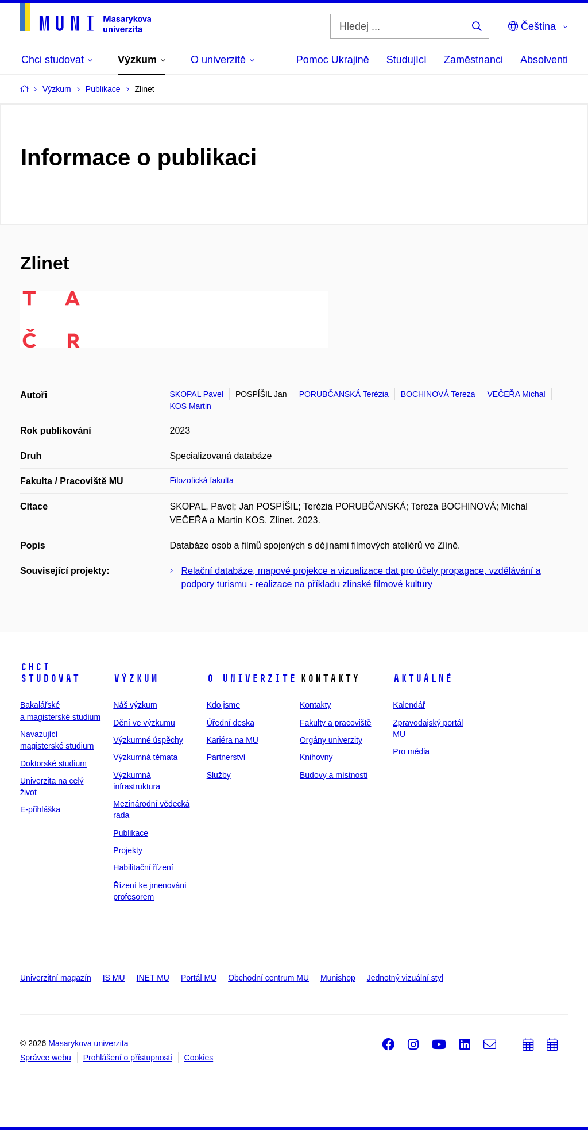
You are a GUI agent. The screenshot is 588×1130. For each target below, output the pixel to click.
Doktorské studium (53, 763)
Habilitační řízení (143, 867)
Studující (406, 59)
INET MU (153, 977)
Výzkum (135, 678)
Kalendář (409, 704)
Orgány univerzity (331, 740)
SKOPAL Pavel (196, 394)
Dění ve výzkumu (144, 722)
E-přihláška (40, 809)
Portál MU (198, 977)
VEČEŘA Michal (516, 394)
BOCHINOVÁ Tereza (438, 394)
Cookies (199, 1057)
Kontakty (315, 704)
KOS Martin (190, 406)
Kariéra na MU (232, 740)
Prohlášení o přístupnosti (127, 1057)
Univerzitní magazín (55, 977)
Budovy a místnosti (334, 775)
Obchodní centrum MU (268, 977)
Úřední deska (230, 722)
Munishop (337, 977)
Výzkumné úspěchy (148, 740)
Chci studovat (50, 673)
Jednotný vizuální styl (405, 977)
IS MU (114, 977)
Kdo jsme (223, 704)
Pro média (411, 751)
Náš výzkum (135, 704)
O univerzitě (251, 678)
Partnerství (226, 757)
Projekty (127, 850)
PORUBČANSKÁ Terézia (344, 394)
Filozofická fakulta (202, 480)
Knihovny (316, 757)
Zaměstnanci (473, 59)
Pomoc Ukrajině (332, 59)
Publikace (130, 833)
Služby (219, 775)
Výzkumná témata (145, 757)
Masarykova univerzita (88, 1043)
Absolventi (544, 59)
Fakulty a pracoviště (336, 722)
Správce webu (45, 1057)
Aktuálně (422, 678)
